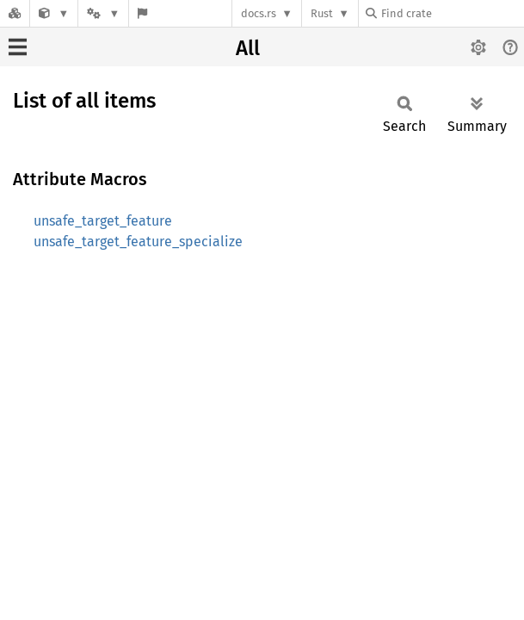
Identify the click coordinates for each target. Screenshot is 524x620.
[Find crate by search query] (451, 13)
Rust (322, 13)
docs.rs (258, 13)
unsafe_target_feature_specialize (138, 241)
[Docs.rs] (14, 13)
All (248, 48)
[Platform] (103, 13)
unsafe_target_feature (103, 221)
